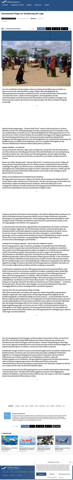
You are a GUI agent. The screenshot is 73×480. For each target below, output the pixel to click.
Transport (58, 406)
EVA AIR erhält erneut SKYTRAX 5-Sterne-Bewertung (9, 448)
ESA (27, 406)
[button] (70, 462)
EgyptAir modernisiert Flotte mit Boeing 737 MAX (62, 448)
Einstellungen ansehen (64, 474)
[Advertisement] (36, 116)
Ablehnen (52, 474)
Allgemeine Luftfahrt (8, 18)
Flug (36, 406)
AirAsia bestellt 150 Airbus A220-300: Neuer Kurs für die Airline (27, 448)
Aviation (17, 406)
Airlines (3, 446)
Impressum (61, 477)
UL (63, 406)
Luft (48, 406)
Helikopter (42, 406)
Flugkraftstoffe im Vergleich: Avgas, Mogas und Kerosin (44, 448)
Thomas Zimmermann (14, 29)
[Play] (25, 36)
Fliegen (31, 406)
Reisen (52, 406)
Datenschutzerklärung (52, 477)
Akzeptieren (41, 474)
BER (23, 406)
